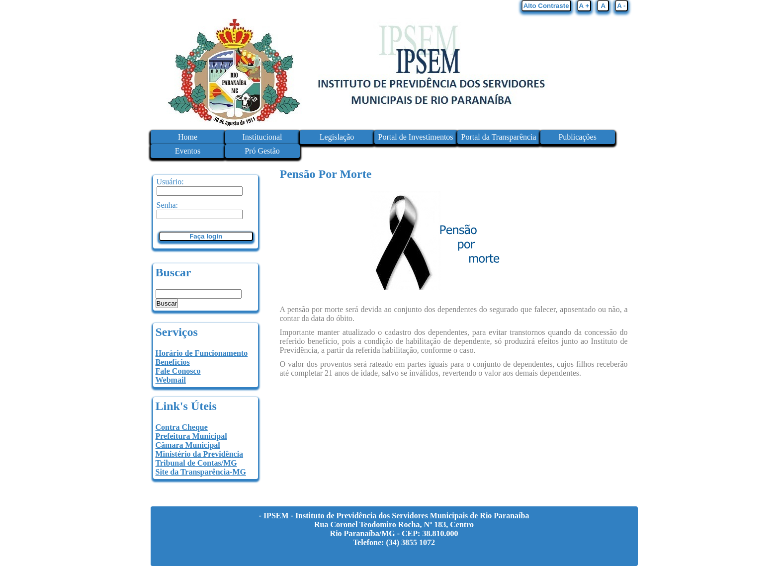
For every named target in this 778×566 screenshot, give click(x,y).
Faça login (205, 236)
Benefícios (173, 362)
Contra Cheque (182, 427)
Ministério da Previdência (200, 454)
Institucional (262, 137)
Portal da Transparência (498, 137)
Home (187, 137)
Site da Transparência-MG (201, 472)
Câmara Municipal (188, 445)
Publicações (577, 137)
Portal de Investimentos (415, 137)
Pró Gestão (262, 151)
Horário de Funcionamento (202, 353)
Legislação (337, 137)
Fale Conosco (178, 371)
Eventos (188, 151)
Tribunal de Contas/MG (196, 463)
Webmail (171, 380)
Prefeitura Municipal (191, 436)
